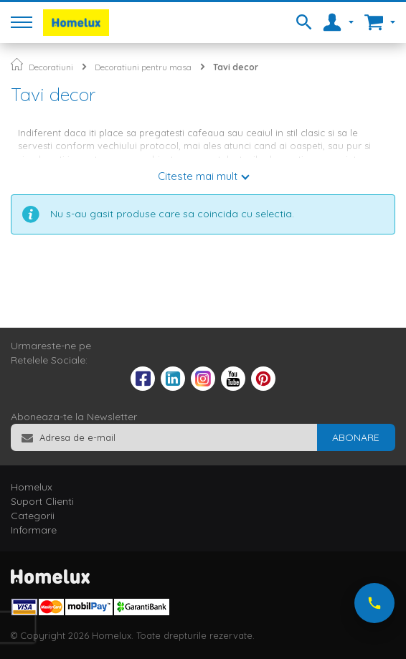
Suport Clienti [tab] (42, 501)
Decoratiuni (51, 67)
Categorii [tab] (33, 515)
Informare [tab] (34, 529)
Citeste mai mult (197, 176)
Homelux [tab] (31, 486)
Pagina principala (17, 64)
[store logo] (76, 22)
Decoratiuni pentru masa (143, 67)
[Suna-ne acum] (374, 603)
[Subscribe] (355, 437)
